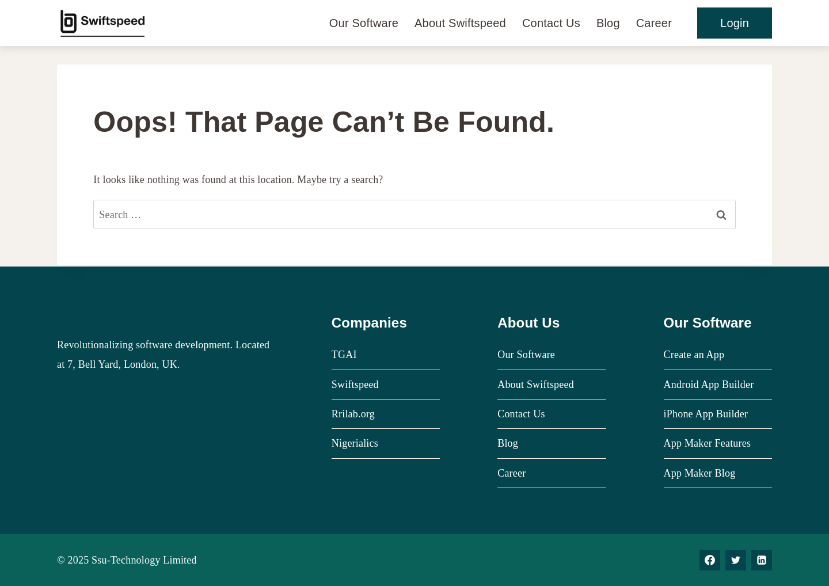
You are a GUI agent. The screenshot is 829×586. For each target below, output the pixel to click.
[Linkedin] (761, 560)
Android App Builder (709, 384)
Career (654, 23)
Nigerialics (355, 443)
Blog (608, 23)
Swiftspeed (355, 384)
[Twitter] (735, 560)
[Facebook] (709, 560)
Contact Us (551, 23)
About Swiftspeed (460, 23)
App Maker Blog (700, 473)
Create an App (694, 354)
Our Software (363, 23)
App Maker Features (707, 443)
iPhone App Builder (706, 414)
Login (734, 23)
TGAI (344, 354)
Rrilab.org (353, 414)
